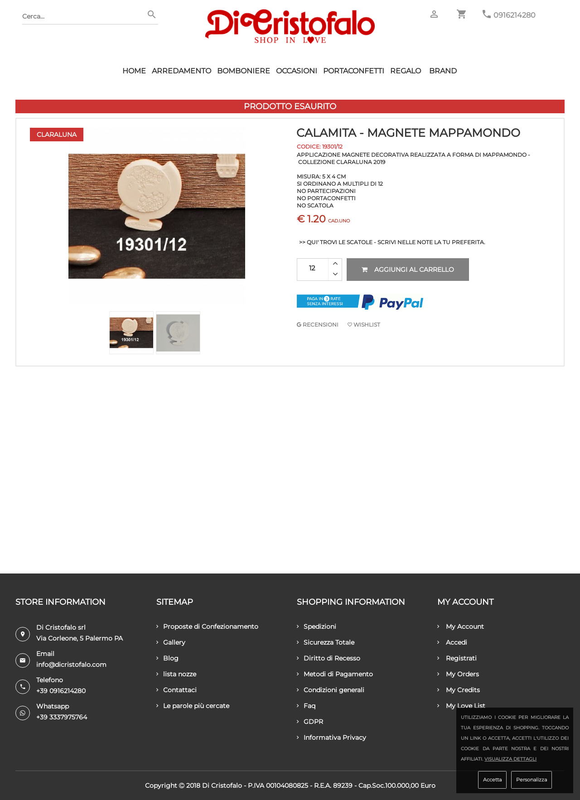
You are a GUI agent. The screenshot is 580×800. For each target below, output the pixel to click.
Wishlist (364, 324)
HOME (134, 71)
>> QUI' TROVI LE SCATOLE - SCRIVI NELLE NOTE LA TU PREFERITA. (392, 242)
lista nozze (176, 674)
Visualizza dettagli (510, 759)
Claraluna (57, 134)
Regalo (405, 71)
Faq (306, 706)
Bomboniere (243, 71)
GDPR (310, 722)
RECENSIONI (317, 324)
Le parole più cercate (192, 706)
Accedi (452, 642)
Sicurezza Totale (325, 642)
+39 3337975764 (61, 717)
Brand (443, 71)
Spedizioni (316, 626)
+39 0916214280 (61, 691)
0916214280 (514, 15)
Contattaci (176, 690)
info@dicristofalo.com (71, 664)
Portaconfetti (353, 71)
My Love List (461, 706)
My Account (460, 626)
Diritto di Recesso (328, 658)
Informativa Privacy (331, 737)
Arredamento (181, 71)
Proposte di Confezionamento (207, 626)
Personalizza (531, 779)
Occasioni (296, 71)
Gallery (170, 642)
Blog (167, 658)
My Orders (458, 674)
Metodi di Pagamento (335, 674)
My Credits (458, 690)
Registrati (457, 658)
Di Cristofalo (222, 785)
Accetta (492, 779)
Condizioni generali (330, 690)
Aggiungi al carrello (408, 269)
